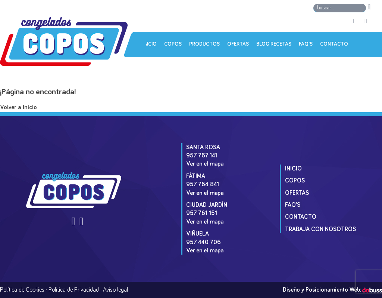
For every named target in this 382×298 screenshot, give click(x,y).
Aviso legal (115, 290)
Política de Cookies (22, 290)
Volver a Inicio (18, 107)
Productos (204, 44)
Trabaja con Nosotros (320, 229)
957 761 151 (201, 213)
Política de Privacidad (73, 290)
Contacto (334, 44)
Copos (173, 44)
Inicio (150, 44)
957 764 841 (202, 184)
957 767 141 (201, 156)
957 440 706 (203, 242)
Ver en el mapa (204, 164)
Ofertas (238, 44)
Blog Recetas (273, 44)
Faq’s (306, 44)
